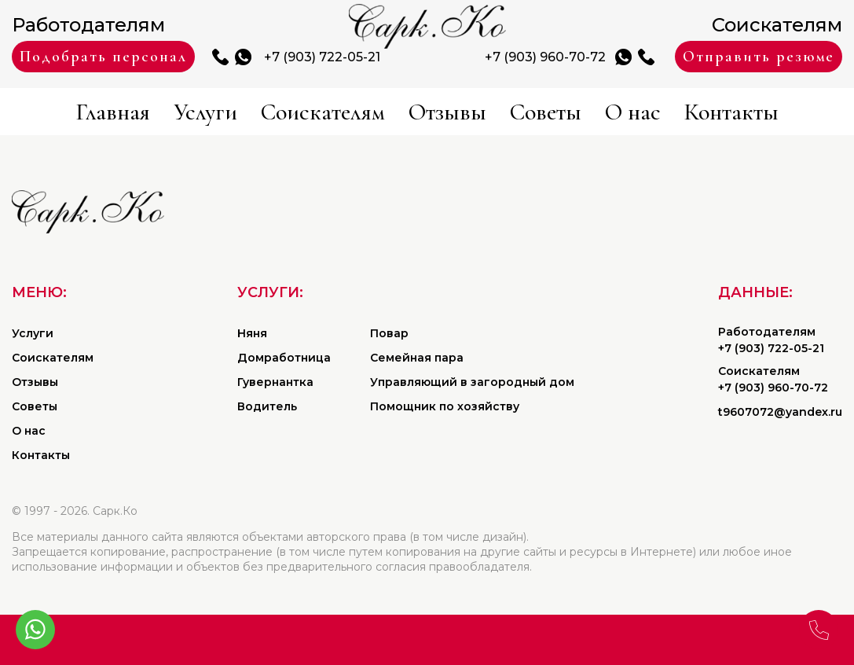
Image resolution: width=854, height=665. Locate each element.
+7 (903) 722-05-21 (322, 57)
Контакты (731, 112)
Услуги (205, 112)
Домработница (284, 358)
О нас (633, 112)
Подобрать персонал (103, 56)
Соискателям (323, 112)
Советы (545, 112)
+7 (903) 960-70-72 (545, 57)
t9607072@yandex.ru (780, 412)
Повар (389, 333)
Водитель (267, 406)
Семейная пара (417, 358)
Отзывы (447, 112)
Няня (252, 333)
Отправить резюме (758, 56)
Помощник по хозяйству (444, 406)
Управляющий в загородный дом (472, 382)
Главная (112, 112)
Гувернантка (275, 382)
